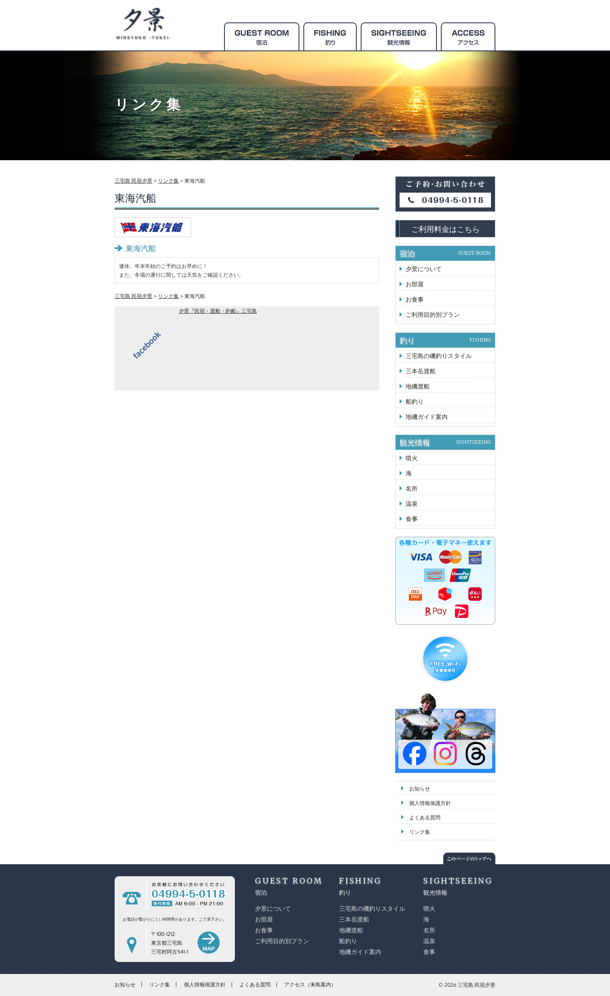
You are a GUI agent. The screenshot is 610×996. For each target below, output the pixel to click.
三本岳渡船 (421, 371)
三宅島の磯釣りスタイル (439, 356)
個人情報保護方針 (430, 803)
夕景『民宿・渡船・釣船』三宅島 (218, 311)
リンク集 (419, 832)
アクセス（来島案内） (310, 984)
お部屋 (415, 284)
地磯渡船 (418, 386)
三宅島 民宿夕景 (476, 985)
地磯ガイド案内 (427, 417)
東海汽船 (140, 248)
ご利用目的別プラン (433, 314)
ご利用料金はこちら (445, 228)
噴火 (412, 458)
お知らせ (419, 788)
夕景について (424, 269)
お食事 (415, 299)
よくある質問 (424, 817)
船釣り (415, 401)
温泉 (412, 503)
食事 (412, 519)
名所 (412, 488)
